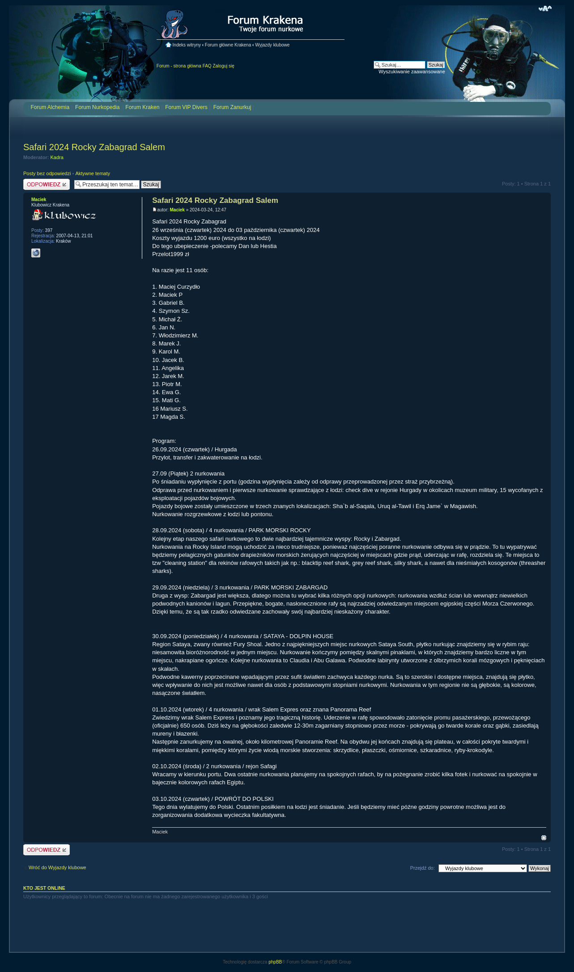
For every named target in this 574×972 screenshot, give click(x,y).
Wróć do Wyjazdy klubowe (57, 867)
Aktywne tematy (92, 173)
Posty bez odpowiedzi (47, 173)
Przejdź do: (422, 868)
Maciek (177, 209)
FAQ (207, 65)
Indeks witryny (187, 44)
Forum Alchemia (49, 107)
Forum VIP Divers (186, 107)
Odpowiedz (46, 184)
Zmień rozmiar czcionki (545, 8)
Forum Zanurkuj (232, 107)
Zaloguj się (223, 65)
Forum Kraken (142, 107)
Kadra (57, 157)
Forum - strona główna (179, 65)
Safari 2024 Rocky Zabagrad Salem (94, 147)
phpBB (275, 961)
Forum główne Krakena (228, 44)
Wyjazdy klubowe (272, 44)
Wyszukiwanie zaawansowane (411, 71)
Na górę (543, 837)
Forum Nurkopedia (97, 107)
